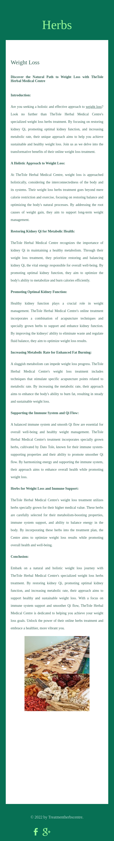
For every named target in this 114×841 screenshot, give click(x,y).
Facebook (36, 831)
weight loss (94, 107)
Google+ (46, 832)
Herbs (57, 25)
